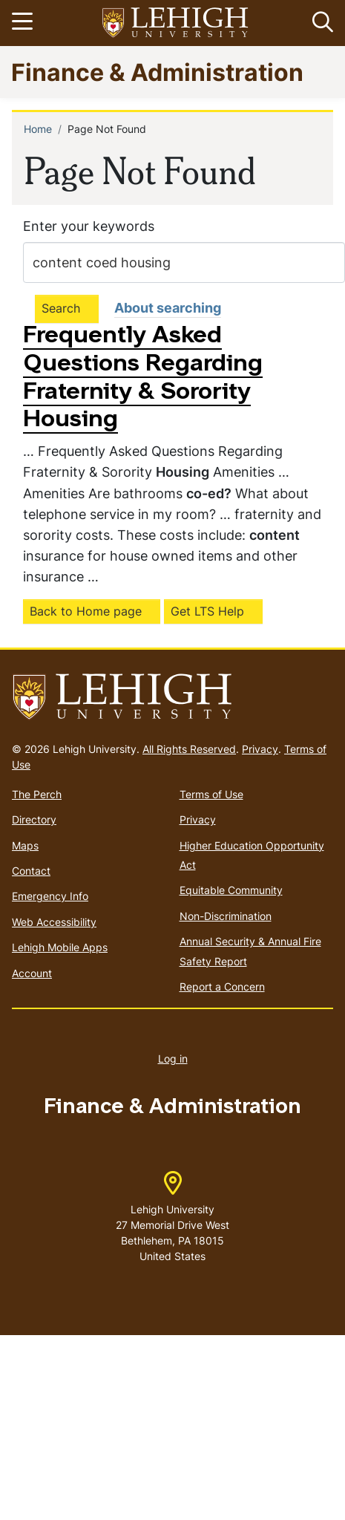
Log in (173, 1058)
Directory (34, 819)
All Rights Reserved (189, 749)
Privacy (260, 749)
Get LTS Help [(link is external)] (207, 611)
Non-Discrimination (226, 916)
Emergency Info (50, 896)
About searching (167, 308)
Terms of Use (211, 794)
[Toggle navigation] (24, 23)
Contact (31, 871)
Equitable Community (231, 890)
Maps (25, 845)
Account (32, 973)
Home (38, 129)
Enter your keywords (88, 226)
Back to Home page (86, 611)
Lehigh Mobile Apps (60, 947)
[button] (320, 23)
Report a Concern (222, 986)
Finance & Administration (157, 71)
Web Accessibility (54, 922)
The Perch (37, 794)
